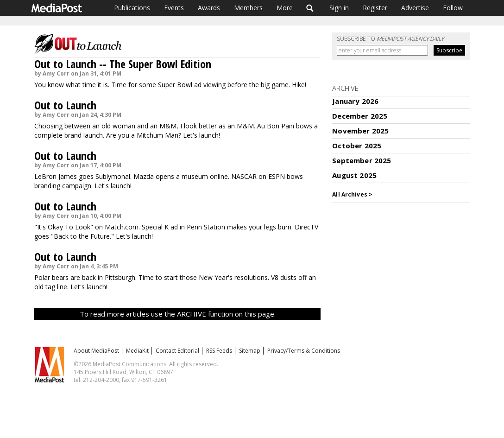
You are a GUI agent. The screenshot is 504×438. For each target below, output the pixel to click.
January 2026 (355, 101)
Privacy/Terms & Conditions (303, 351)
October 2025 (356, 145)
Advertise (415, 7)
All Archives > (352, 194)
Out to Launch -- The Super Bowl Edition (122, 63)
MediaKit (137, 351)
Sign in (339, 7)
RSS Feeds (219, 351)
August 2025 (354, 175)
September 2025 (361, 160)
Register (375, 7)
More (285, 7)
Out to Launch (65, 105)
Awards (209, 7)
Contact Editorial (177, 351)
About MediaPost (96, 351)
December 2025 (359, 116)
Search (310, 8)
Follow (453, 7)
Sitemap (249, 351)
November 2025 (360, 130)
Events (174, 7)
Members (248, 7)
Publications (132, 7)
